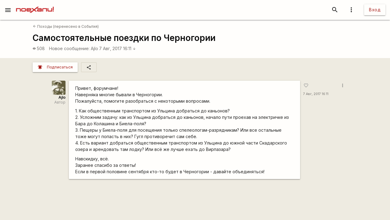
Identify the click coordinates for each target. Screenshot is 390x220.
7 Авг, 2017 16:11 (117, 48)
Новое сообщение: (69, 48)
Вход (375, 9)
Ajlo (94, 48)
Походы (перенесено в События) (66, 26)
